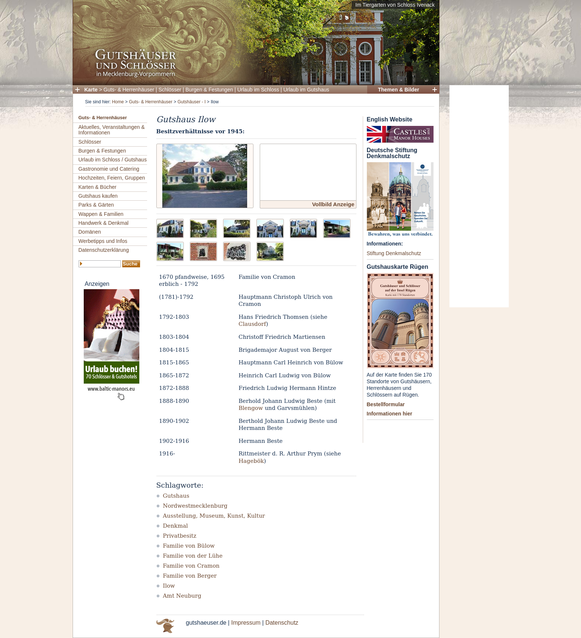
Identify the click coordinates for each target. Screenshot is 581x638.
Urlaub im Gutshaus (306, 90)
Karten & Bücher (98, 187)
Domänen (90, 232)
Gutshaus (176, 495)
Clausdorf (252, 324)
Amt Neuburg (182, 595)
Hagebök (251, 461)
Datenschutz (281, 622)
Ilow (169, 585)
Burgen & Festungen (209, 90)
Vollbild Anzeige (333, 204)
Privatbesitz (179, 535)
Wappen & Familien (101, 214)
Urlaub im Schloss (258, 90)
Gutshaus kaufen (98, 196)
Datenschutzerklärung (104, 250)
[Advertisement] (479, 196)
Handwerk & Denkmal (104, 223)
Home (118, 101)
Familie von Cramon (191, 565)
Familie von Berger (190, 575)
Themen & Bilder (398, 90)
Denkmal (175, 525)
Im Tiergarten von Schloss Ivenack (395, 5)
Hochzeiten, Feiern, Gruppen (112, 178)
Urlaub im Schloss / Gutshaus (113, 160)
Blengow (251, 408)
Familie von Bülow (189, 545)
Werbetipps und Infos (103, 241)
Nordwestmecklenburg (195, 505)
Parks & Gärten (96, 205)
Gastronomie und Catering (109, 169)
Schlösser (170, 90)
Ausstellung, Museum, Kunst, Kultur (214, 515)
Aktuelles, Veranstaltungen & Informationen (112, 130)
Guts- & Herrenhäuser (128, 90)
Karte (91, 90)
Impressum (245, 622)
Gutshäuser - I (191, 101)
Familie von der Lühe (193, 555)
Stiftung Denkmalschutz (394, 253)
